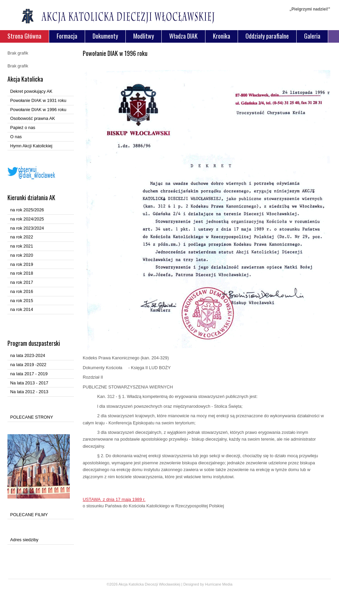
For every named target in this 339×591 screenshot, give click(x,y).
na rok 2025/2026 (27, 209)
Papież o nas (22, 127)
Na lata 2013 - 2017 (29, 382)
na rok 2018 (21, 273)
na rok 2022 (21, 236)
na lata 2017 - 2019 (28, 373)
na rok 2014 (21, 309)
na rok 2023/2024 (27, 228)
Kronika (221, 35)
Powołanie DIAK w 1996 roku (38, 109)
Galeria (312, 35)
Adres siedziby (24, 539)
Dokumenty (105, 35)
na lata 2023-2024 (27, 355)
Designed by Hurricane (202, 584)
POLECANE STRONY (31, 417)
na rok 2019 (21, 264)
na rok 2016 (21, 291)
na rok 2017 (21, 282)
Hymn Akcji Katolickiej (31, 145)
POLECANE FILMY (29, 514)
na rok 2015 (21, 300)
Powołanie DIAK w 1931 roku (38, 100)
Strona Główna (24, 35)
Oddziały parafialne (267, 35)
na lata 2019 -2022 (28, 364)
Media (227, 584)
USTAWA (114, 499)
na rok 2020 (21, 255)
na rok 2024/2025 (27, 218)
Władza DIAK (183, 35)
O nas (16, 136)
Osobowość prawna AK (32, 118)
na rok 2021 (21, 246)
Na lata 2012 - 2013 (29, 391)
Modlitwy (143, 35)
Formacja (67, 35)
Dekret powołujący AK (31, 91)
